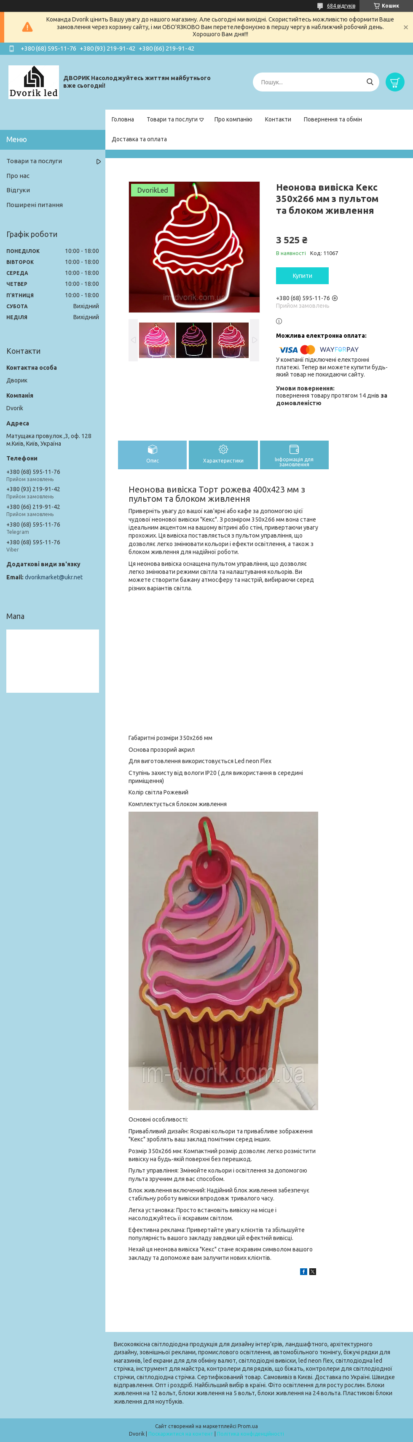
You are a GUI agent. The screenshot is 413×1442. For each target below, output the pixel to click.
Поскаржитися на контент (180, 1434)
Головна (123, 119)
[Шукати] (369, 82)
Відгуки (18, 190)
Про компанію (233, 119)
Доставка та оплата (139, 139)
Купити (302, 275)
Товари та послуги (172, 119)
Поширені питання (34, 204)
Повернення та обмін (333, 119)
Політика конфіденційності (250, 1434)
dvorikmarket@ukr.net (54, 577)
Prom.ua (248, 1426)
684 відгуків (341, 5)
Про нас (18, 175)
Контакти (278, 119)
